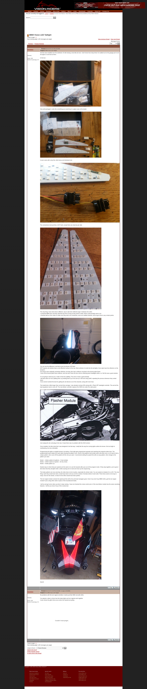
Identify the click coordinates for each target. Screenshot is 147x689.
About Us (97, 11)
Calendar (90, 11)
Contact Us (105, 11)
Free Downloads (48, 681)
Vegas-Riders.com (82, 678)
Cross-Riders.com (82, 674)
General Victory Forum (34, 674)
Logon (46, 13)
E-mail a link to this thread (34, 653)
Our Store (47, 673)
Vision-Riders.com (82, 680)
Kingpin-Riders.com (83, 677)
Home (29, 11)
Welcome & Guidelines (34, 673)
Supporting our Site (67, 677)
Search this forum (32, 650)
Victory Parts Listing (49, 676)
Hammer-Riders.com (83, 676)
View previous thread (104, 39)
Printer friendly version (33, 651)
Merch (69, 11)
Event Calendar (48, 674)
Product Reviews (39, 43)
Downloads (82, 11)
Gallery (63, 11)
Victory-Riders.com (82, 673)
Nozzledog (30, 49)
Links (75, 11)
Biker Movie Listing (49, 677)
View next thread (115, 39)
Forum (42, 11)
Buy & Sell (56, 11)
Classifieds (31, 680)
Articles (36, 11)
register (52, 13)
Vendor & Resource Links (50, 678)
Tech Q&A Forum (32, 677)
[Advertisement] (73, 25)
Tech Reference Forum (34, 678)
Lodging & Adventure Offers (50, 680)
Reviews (48, 11)
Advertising (65, 676)
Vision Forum (32, 676)
